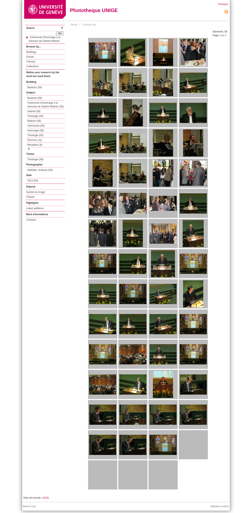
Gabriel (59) (33, 111)
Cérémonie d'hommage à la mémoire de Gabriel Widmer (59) (45, 104)
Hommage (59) (35, 130)
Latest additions (35, 208)
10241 (45, 497)
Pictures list (89, 24)
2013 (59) (32, 180)
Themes (30, 61)
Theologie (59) (35, 159)
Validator (215, 506)
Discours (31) (34, 140)
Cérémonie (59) (36, 125)
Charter (30, 196)
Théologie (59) (35, 116)
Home (74, 24)
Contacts (31, 219)
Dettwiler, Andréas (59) (39, 170)
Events (30, 56)
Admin (225, 506)
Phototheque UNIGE (94, 10)
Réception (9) (34, 144)
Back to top (29, 506)
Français (223, 4)
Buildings (31, 52)
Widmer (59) (34, 120)
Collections (32, 66)
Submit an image (35, 192)
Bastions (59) (34, 87)
